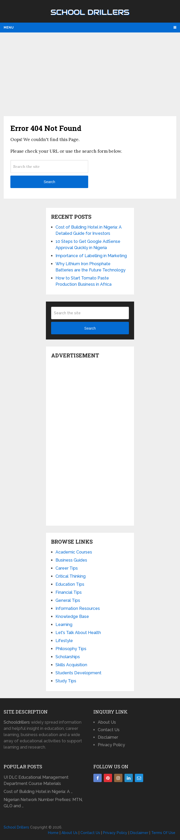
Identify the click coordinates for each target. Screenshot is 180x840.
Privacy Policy (111, 744)
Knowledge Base (72, 616)
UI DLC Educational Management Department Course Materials (36, 780)
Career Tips (67, 568)
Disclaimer (108, 737)
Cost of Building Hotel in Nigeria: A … (38, 791)
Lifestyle (64, 640)
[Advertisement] (90, 74)
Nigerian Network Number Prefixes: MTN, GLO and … (43, 802)
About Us (107, 722)
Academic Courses (74, 552)
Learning (64, 624)
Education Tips (70, 584)
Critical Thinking (71, 576)
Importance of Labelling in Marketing (91, 255)
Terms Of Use (163, 833)
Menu (8, 27)
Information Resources (78, 608)
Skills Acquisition (71, 664)
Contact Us (109, 729)
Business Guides (71, 560)
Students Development (78, 672)
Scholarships (68, 656)
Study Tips (66, 680)
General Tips (68, 600)
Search (49, 182)
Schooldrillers (17, 722)
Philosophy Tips (71, 648)
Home (53, 833)
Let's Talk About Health (78, 632)
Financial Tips (69, 592)
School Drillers (90, 12)
